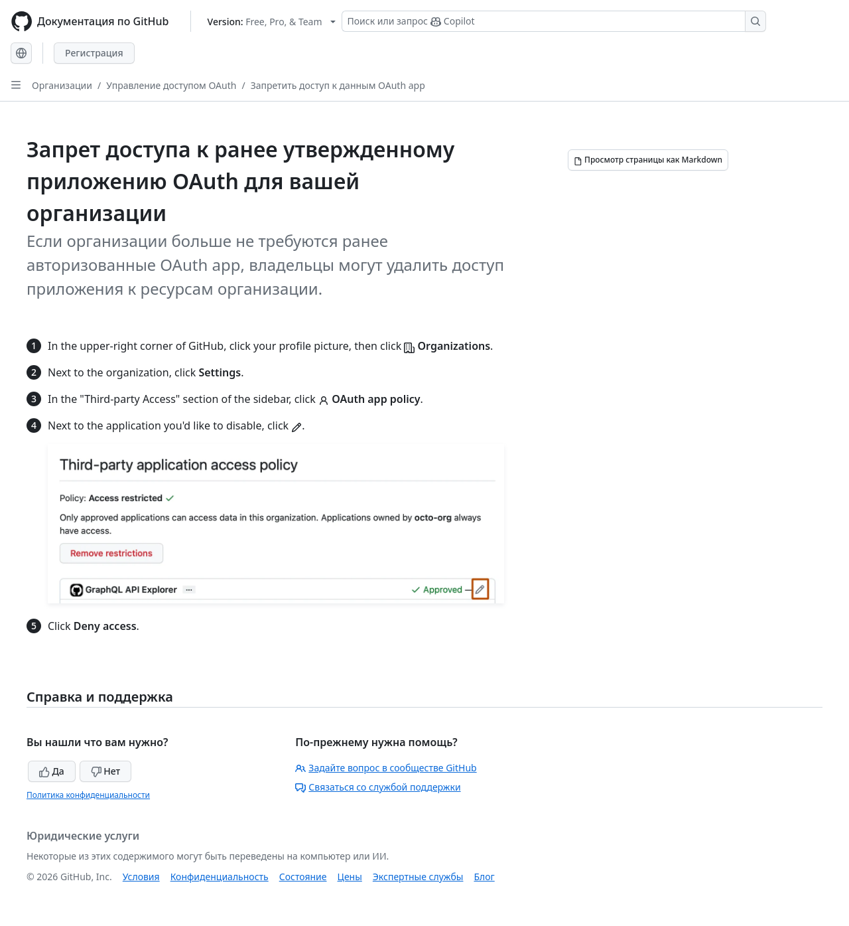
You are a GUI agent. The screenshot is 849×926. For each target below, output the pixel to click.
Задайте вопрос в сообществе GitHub (385, 767)
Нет (106, 771)
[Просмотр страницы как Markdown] (648, 160)
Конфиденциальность (219, 876)
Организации (62, 85)
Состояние (303, 876)
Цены (350, 876)
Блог (484, 876)
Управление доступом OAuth (171, 85)
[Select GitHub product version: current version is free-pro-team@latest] (272, 21)
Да (51, 771)
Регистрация (94, 52)
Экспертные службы (418, 876)
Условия (141, 876)
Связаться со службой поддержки (377, 787)
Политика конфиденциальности (88, 795)
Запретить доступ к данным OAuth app (338, 85)
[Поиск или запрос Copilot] (554, 21)
